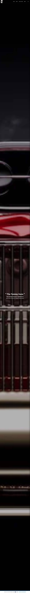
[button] (27, 1)
